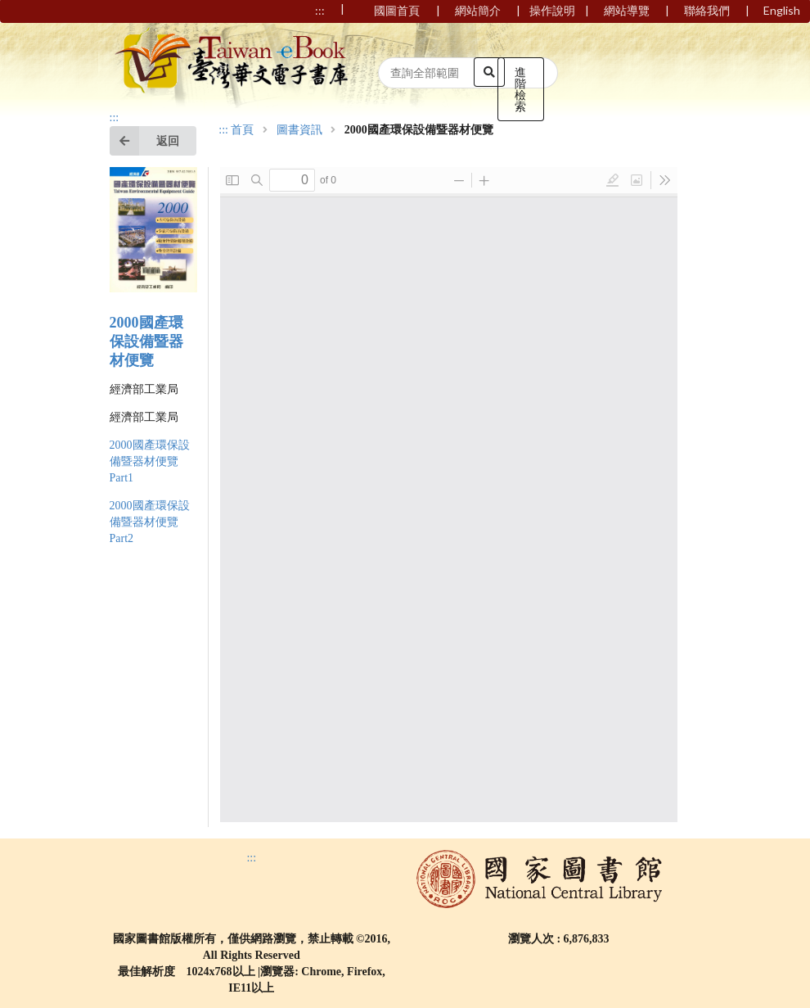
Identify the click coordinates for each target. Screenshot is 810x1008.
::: (114, 117)
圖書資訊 (299, 130)
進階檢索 (520, 89)
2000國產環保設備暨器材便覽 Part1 (150, 461)
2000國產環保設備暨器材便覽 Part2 (150, 522)
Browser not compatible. (448, 494)
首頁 (242, 130)
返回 (144, 141)
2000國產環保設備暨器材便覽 (146, 341)
